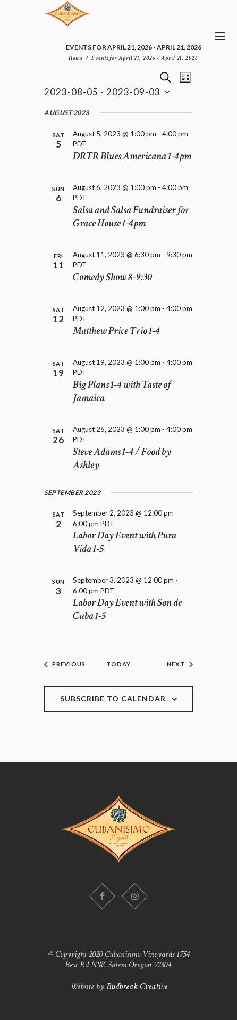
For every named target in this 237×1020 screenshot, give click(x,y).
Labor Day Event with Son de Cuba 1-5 (127, 609)
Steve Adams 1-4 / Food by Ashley (122, 458)
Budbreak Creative (136, 986)
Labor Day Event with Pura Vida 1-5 (124, 542)
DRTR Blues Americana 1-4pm (132, 156)
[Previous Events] (65, 664)
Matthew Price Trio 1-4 (116, 331)
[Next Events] (180, 664)
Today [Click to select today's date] (118, 663)
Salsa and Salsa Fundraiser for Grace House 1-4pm (131, 216)
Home (76, 58)
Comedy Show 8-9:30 (113, 277)
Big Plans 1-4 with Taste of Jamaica (122, 391)
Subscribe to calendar (113, 698)
